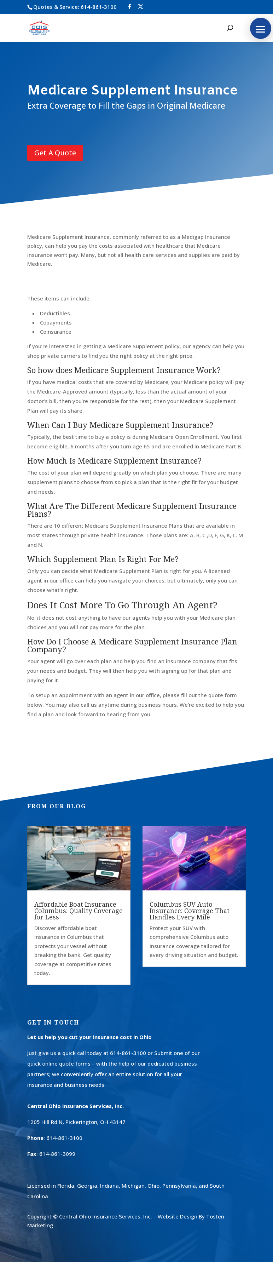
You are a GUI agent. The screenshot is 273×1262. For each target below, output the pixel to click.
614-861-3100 (99, 6)
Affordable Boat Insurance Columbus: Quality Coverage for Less (78, 910)
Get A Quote (55, 152)
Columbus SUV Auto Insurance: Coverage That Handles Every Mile (190, 910)
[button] (260, 28)
